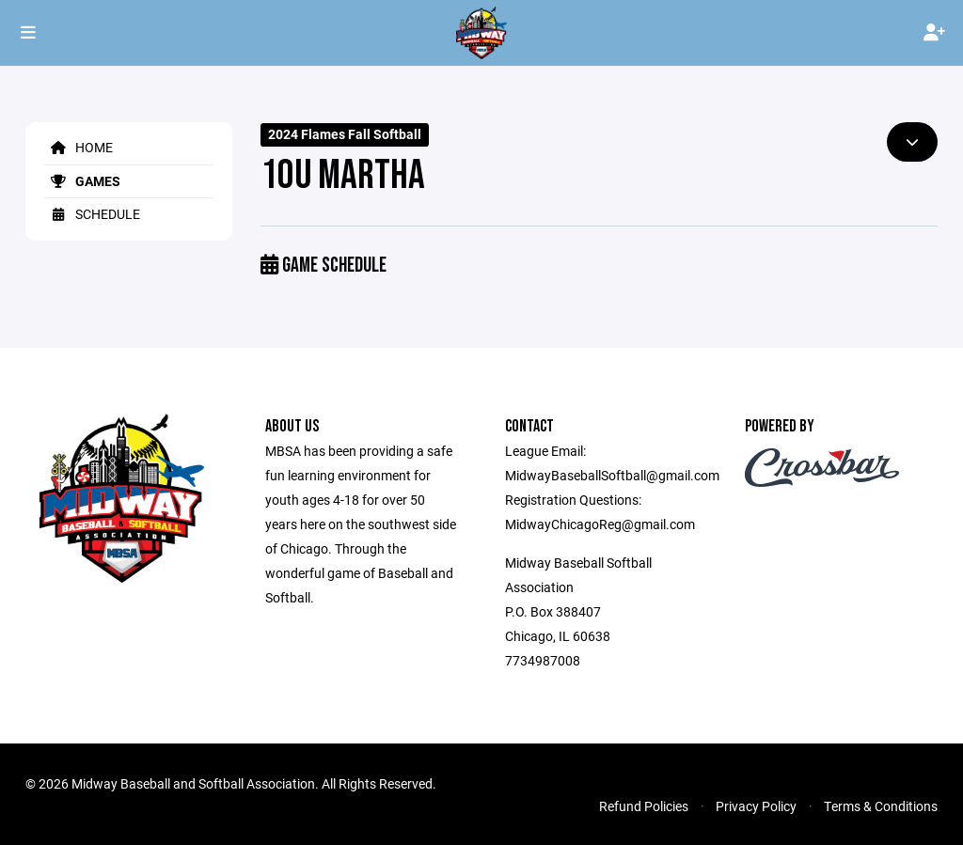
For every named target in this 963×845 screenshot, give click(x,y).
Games (82, 181)
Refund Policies (643, 806)
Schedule (92, 214)
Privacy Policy (756, 806)
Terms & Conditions (881, 806)
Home (78, 147)
